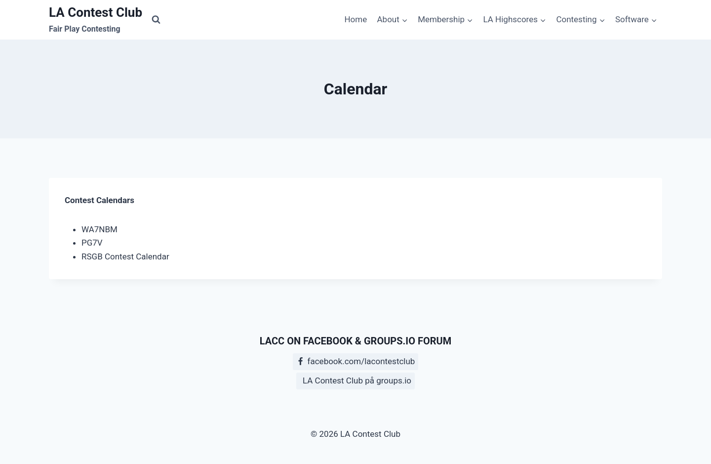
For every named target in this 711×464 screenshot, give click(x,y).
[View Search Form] (156, 20)
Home (355, 19)
